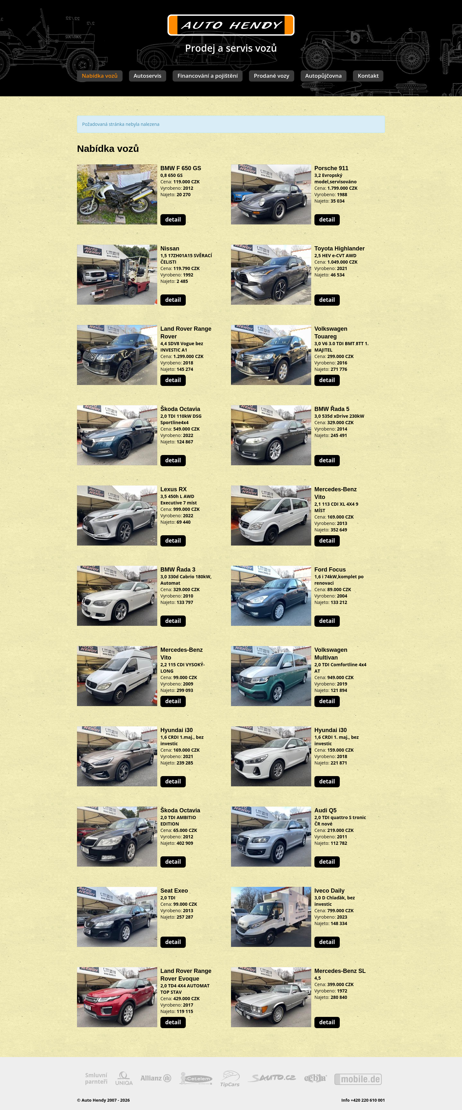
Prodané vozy (271, 75)
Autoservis (148, 75)
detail (173, 219)
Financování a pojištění (207, 75)
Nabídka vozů (100, 75)
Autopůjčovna (323, 75)
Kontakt (368, 75)
